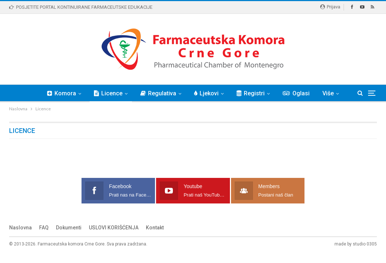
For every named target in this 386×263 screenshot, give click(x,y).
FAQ (44, 227)
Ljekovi (206, 93)
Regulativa (158, 93)
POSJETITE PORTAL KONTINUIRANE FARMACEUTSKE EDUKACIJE (80, 7)
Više (328, 93)
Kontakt (155, 227)
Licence (108, 93)
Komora (61, 93)
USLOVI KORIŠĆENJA (114, 227)
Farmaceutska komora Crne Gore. (72, 244)
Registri (250, 93)
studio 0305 (365, 244)
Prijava (330, 6)
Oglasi (296, 93)
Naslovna (20, 227)
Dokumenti (69, 227)
